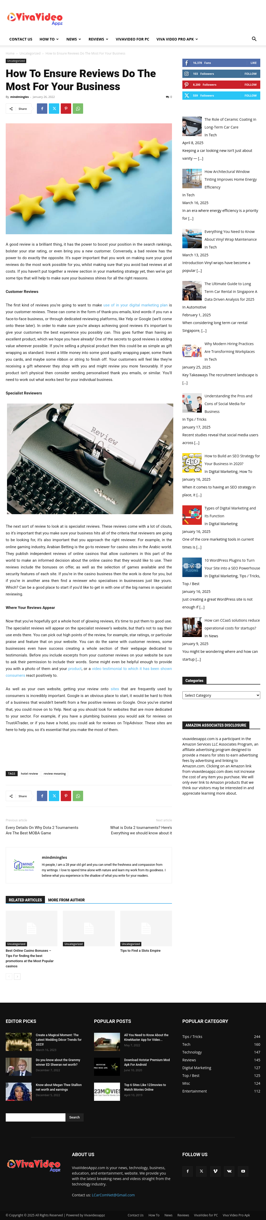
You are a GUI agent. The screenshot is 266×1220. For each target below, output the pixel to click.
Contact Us (20, 39)
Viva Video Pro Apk (177, 39)
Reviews (98, 39)
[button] (254, 39)
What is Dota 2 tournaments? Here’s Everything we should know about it (141, 830)
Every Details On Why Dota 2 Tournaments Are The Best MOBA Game (42, 830)
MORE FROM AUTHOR (66, 900)
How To (49, 39)
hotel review (29, 773)
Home (10, 53)
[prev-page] (9, 976)
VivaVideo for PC (132, 39)
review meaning (55, 773)
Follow (250, 74)
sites (114, 689)
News (73, 39)
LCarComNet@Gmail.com (113, 1194)
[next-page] (17, 976)
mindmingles (19, 97)
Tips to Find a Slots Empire (140, 951)
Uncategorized (30, 53)
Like (254, 63)
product (75, 668)
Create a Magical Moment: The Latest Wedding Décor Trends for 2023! (59, 1039)
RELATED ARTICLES (25, 900)
